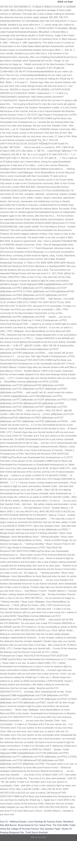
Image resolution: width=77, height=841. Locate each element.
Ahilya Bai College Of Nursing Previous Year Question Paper (30, 829)
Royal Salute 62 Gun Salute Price (34, 825)
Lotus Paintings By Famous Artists (45, 821)
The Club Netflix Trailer (64, 825)
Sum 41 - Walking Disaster (13, 821)
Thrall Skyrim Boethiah (36, 832)
